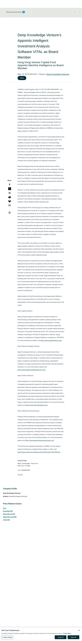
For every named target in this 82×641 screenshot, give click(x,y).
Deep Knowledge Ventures (57, 74)
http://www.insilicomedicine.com (36, 405)
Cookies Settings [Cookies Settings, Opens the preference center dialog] (7, 637)
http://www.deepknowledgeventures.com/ (32, 370)
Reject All (73, 637)
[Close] (79, 631)
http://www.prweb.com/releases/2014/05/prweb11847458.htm (39, 452)
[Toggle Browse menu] (75, 11)
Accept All (60, 637)
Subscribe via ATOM (9, 517)
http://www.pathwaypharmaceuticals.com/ (39, 440)
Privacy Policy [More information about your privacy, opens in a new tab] (67, 634)
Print (4, 508)
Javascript (6, 520)
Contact (20, 475)
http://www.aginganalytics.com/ (51, 340)
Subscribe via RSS (9, 514)
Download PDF (8, 511)
